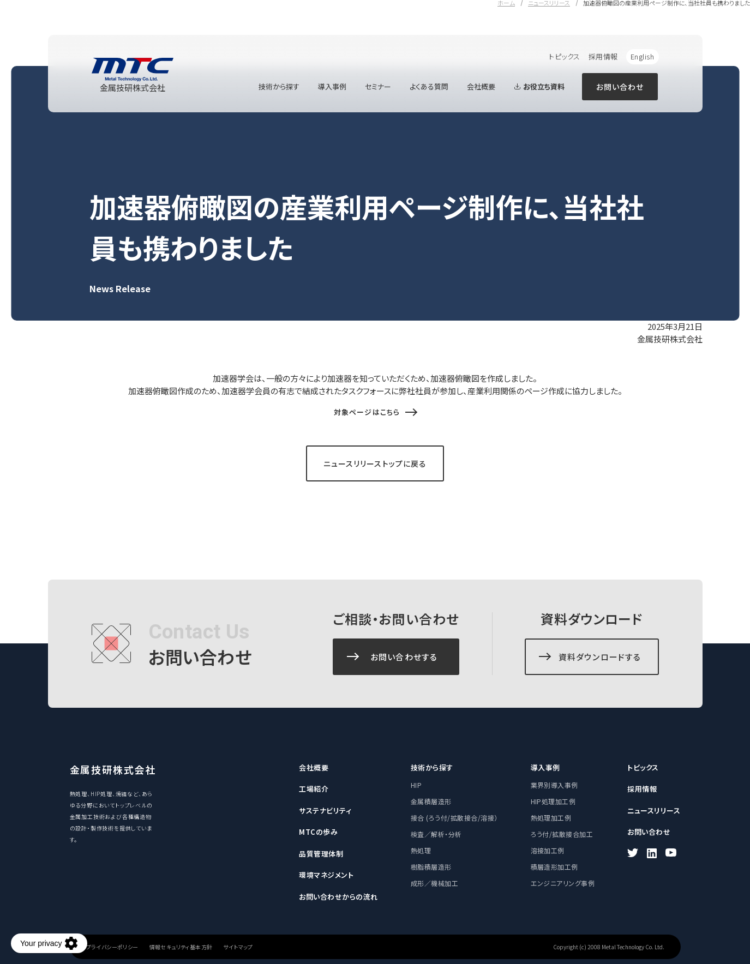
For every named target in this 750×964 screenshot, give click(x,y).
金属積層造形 (431, 801)
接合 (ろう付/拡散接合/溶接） (454, 817)
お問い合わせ (620, 86)
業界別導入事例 (554, 785)
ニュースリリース (653, 810)
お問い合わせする (404, 656)
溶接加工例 (548, 850)
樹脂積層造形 (431, 866)
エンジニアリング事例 (563, 883)
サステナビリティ (325, 810)
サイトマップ (238, 947)
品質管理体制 (321, 853)
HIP (416, 785)
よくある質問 (429, 86)
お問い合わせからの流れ (338, 896)
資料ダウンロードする (600, 656)
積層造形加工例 (554, 866)
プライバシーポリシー (112, 947)
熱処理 (421, 850)
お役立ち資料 (539, 86)
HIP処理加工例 (553, 801)
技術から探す (279, 86)
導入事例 (332, 86)
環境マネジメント (326, 875)
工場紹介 (313, 789)
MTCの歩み (318, 832)
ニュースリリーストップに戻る (375, 463)
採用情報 (603, 56)
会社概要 (481, 86)
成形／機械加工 (434, 883)
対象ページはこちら (366, 412)
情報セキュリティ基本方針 (181, 947)
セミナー (378, 86)
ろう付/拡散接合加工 (562, 834)
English (643, 56)
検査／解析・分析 (436, 834)
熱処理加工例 (551, 817)
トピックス (564, 56)
